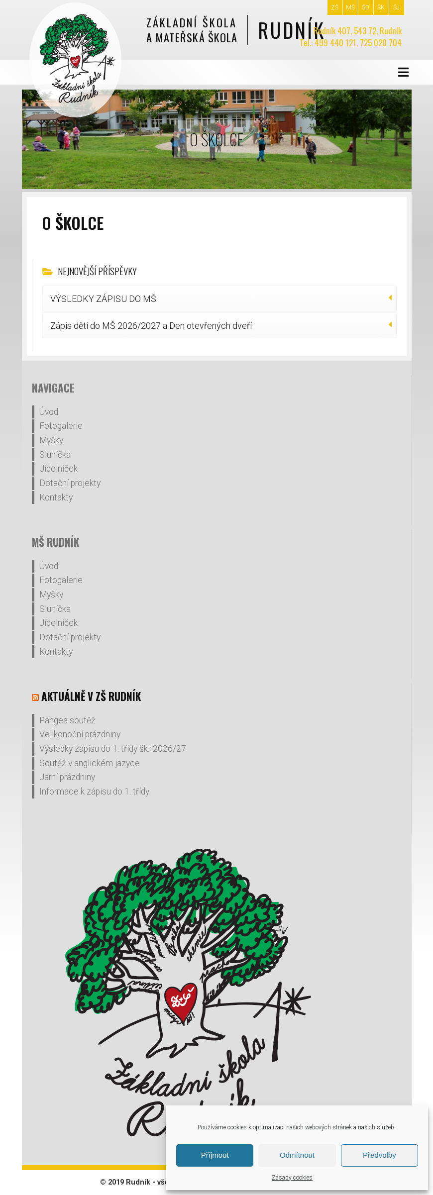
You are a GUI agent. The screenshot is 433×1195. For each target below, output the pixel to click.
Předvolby (379, 1155)
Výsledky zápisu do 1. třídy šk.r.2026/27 (112, 749)
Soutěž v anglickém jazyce (89, 763)
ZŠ (334, 7)
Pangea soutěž (67, 720)
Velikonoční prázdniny (79, 734)
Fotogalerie (61, 426)
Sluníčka (55, 455)
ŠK (381, 7)
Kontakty (56, 497)
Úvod (48, 412)
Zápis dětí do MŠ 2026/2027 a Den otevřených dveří (151, 325)
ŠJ (396, 7)
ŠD (365, 7)
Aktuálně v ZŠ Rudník (91, 696)
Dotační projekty (70, 483)
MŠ (350, 7)
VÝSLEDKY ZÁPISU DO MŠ (103, 299)
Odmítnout (297, 1155)
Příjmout (215, 1155)
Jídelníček (58, 469)
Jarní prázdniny (67, 777)
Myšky (51, 440)
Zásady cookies (292, 1177)
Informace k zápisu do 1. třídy (94, 792)
